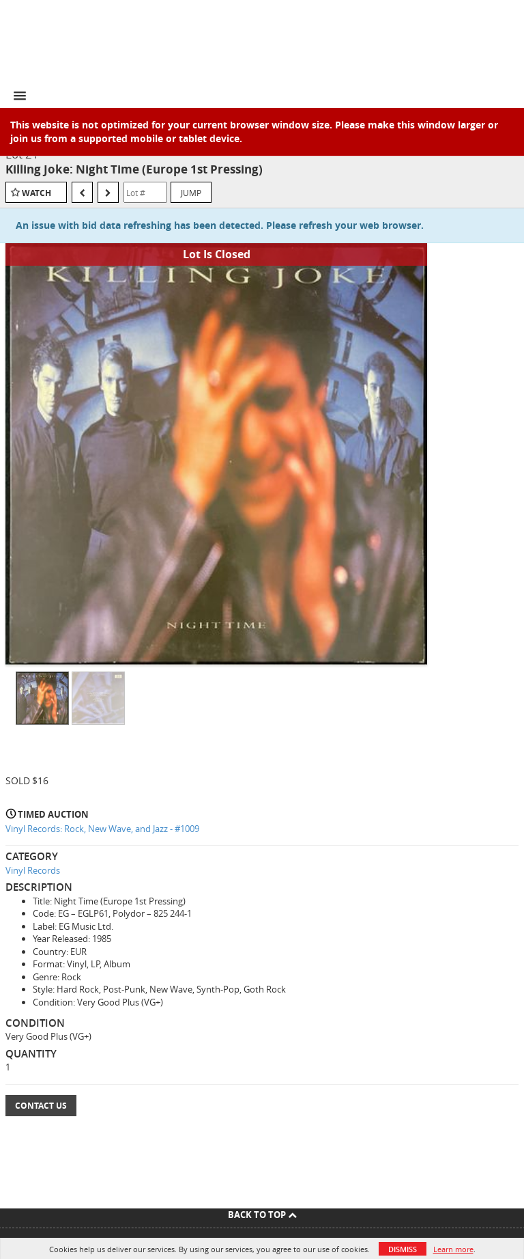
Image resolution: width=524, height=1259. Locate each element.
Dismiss (402, 1249)
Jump (191, 192)
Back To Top (262, 1214)
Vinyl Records (32, 870)
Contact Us (41, 1105)
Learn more (453, 1249)
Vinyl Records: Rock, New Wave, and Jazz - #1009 (102, 828)
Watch (36, 193)
